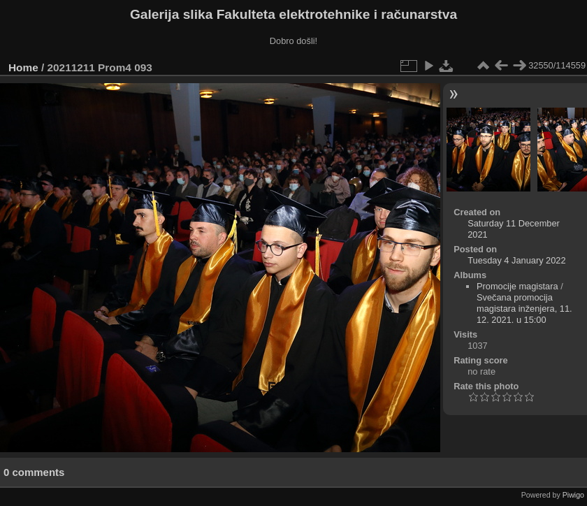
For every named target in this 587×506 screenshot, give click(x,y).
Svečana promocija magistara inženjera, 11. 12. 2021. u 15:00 (524, 308)
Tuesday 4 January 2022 (516, 260)
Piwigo (573, 495)
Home (23, 67)
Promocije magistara (517, 286)
